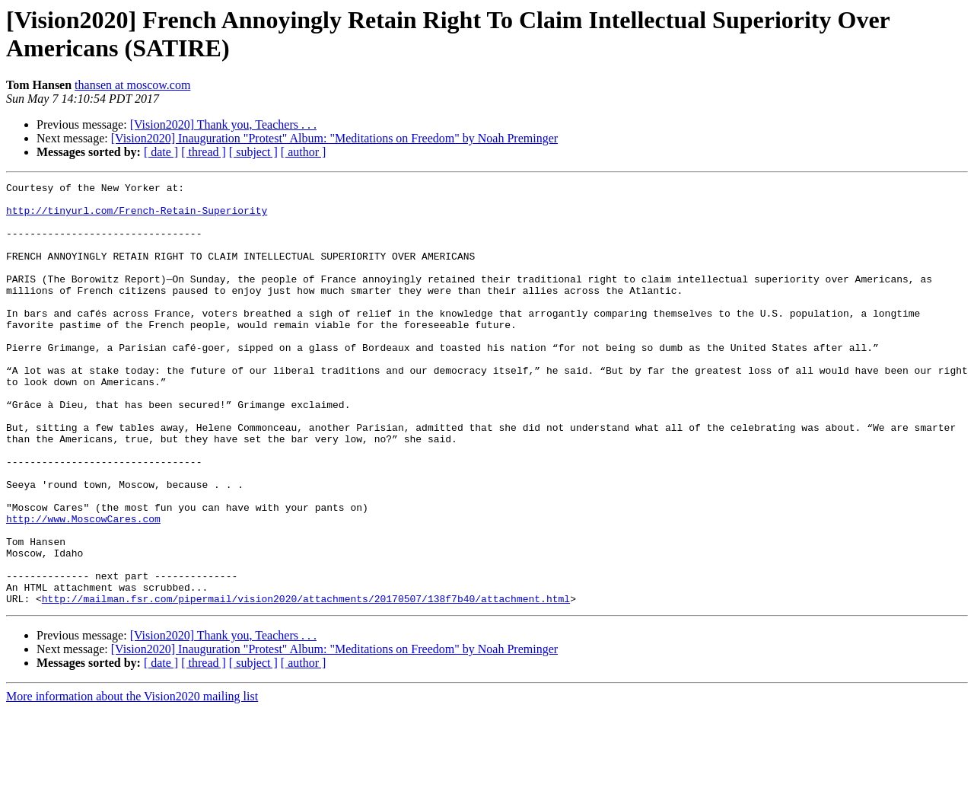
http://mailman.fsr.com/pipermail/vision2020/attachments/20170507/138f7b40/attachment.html (306, 683)
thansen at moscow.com (132, 84)
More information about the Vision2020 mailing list (132, 780)
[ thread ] (203, 151)
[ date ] (161, 151)
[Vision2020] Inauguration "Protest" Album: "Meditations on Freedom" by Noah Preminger (334, 138)
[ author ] (303, 151)
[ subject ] (253, 151)
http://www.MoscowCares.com (83, 587)
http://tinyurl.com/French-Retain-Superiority (136, 217)
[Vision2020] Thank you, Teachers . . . (223, 124)
